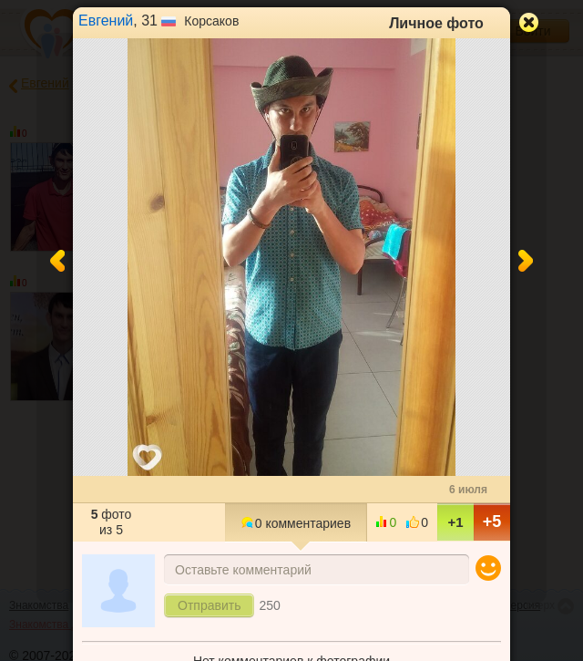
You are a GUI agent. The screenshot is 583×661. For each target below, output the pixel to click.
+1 (455, 522)
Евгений (105, 20)
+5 (492, 521)
